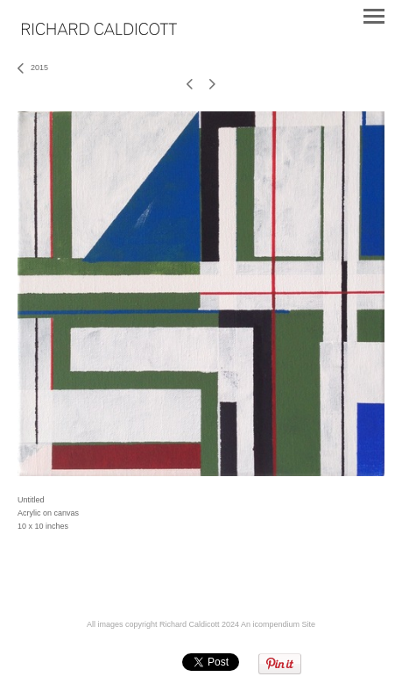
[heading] (99, 31)
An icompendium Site (278, 624)
